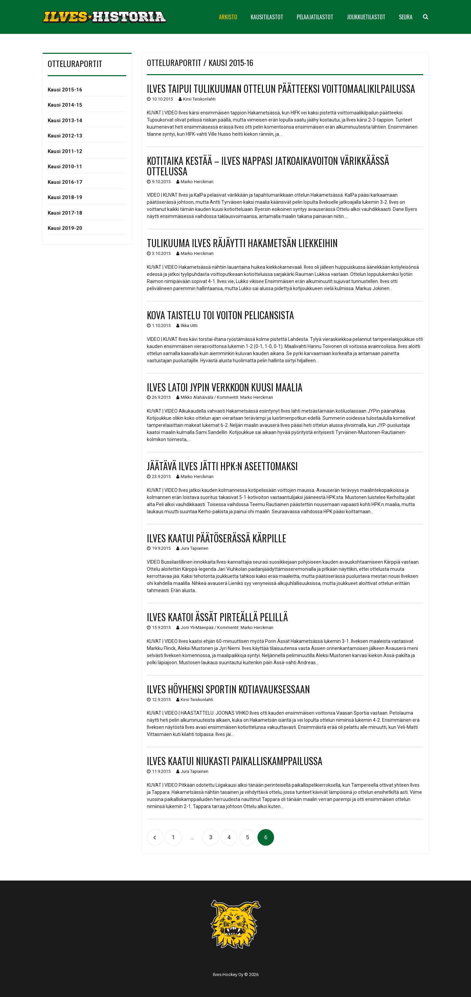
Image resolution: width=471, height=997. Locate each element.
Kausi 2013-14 (65, 120)
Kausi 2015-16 (65, 90)
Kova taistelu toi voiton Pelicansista (220, 315)
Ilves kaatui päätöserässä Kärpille (216, 538)
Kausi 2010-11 (65, 167)
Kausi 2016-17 (65, 182)
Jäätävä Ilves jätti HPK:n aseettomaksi (222, 466)
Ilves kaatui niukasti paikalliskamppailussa (234, 761)
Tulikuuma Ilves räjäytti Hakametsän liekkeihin (242, 243)
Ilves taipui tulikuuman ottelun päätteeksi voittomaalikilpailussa (281, 88)
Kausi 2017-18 (65, 213)
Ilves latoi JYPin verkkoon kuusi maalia (224, 387)
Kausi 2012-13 (65, 136)
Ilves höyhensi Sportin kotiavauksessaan (228, 689)
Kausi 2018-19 (65, 197)
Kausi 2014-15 (65, 105)
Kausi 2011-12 (65, 151)
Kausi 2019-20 (65, 228)
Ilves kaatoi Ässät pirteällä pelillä (217, 617)
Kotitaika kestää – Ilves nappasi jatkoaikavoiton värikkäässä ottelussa (268, 166)
